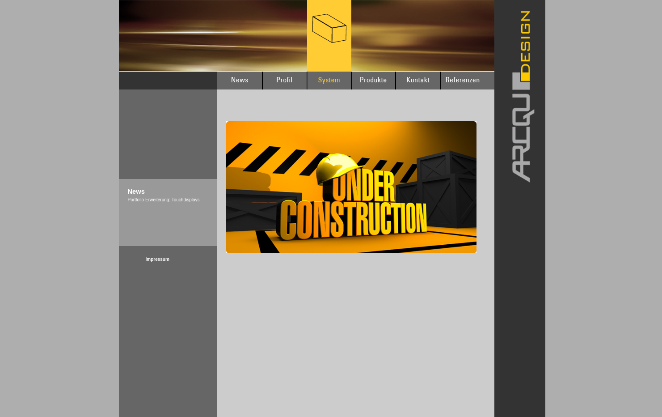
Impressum (157, 259)
